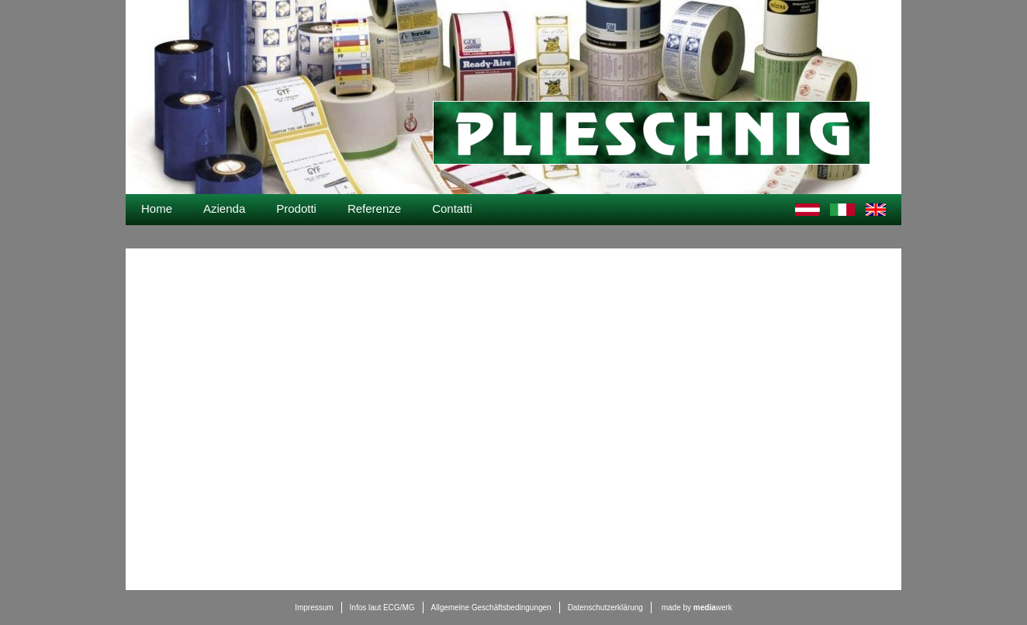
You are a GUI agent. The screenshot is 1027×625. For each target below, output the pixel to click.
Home (156, 208)
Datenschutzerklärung (605, 607)
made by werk (697, 607)
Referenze (374, 208)
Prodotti (296, 208)
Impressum (314, 607)
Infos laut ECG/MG (382, 607)
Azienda (224, 208)
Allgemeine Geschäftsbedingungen (491, 607)
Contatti (452, 208)
